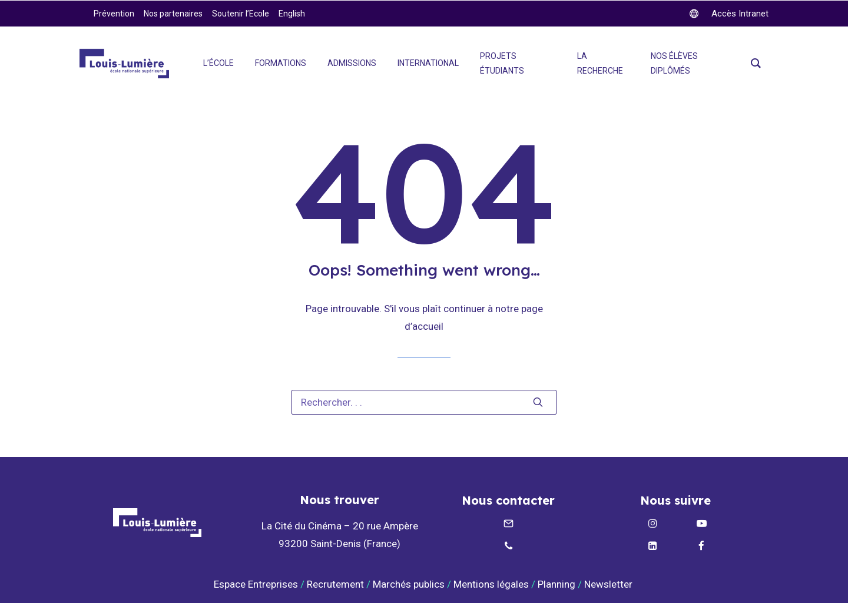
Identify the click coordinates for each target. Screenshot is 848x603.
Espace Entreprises (256, 584)
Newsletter (609, 584)
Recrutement (335, 584)
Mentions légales (491, 584)
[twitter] (729, 13)
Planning (556, 584)
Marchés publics (409, 584)
